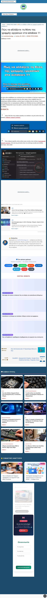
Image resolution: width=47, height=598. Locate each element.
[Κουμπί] (31, 269)
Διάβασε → (4, 398)
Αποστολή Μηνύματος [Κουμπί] (23, 567)
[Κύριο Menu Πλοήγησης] (9, 14)
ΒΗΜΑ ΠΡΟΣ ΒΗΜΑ (32, 36)
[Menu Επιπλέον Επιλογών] (8, 1)
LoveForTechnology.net (22, 240)
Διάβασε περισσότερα (22, 510)
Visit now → (24, 530)
